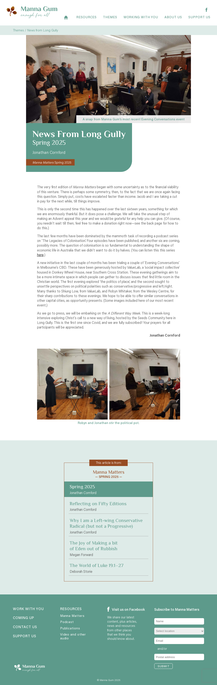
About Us (173, 19)
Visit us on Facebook (122, 609)
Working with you (141, 19)
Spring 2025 (51, 162)
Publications (70, 628)
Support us (199, 19)
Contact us (25, 627)
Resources (86, 19)
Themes (110, 19)
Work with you (28, 609)
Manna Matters (72, 616)
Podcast (67, 622)
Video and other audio (73, 636)
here (40, 255)
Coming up (23, 618)
